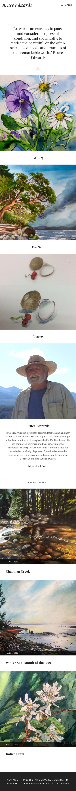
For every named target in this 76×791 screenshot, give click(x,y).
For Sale (38, 247)
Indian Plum (15, 754)
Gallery (38, 158)
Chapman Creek (18, 571)
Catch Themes (59, 783)
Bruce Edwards (17, 5)
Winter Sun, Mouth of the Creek (29, 663)
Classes (38, 336)
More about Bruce (38, 465)
